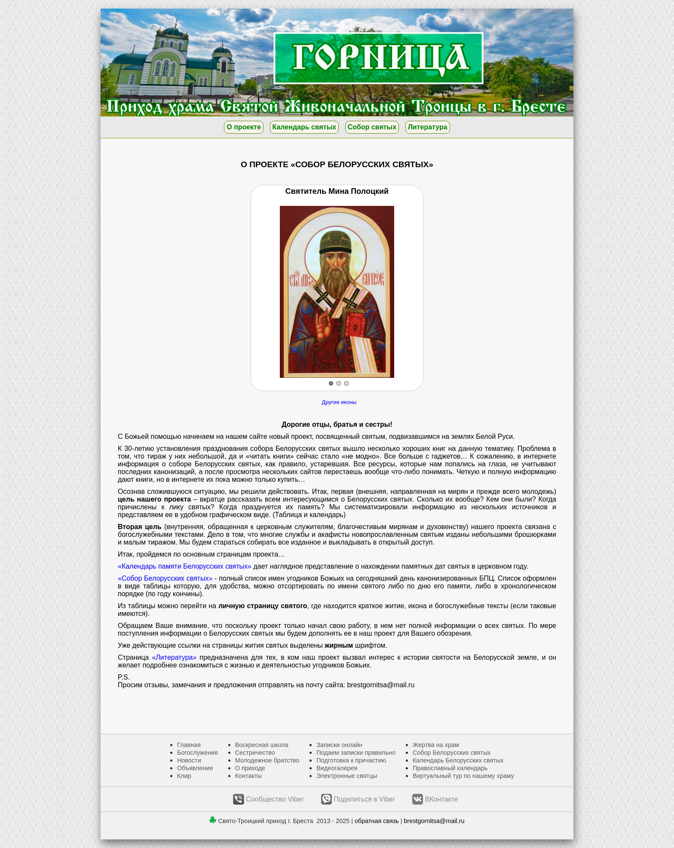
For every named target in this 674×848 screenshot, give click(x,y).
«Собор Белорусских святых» (165, 578)
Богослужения (197, 752)
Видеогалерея (336, 768)
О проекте (244, 127)
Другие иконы (339, 402)
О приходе (250, 768)
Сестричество (255, 752)
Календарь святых (305, 127)
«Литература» (174, 657)
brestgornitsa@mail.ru (434, 820)
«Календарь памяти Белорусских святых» (184, 566)
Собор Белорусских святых (452, 752)
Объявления (195, 768)
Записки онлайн (339, 744)
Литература (427, 127)
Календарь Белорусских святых (458, 760)
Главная (189, 744)
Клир (184, 775)
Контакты (248, 775)
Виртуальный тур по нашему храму (463, 775)
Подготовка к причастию (351, 760)
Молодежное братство (267, 760)
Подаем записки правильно (355, 752)
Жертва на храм (436, 744)
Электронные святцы (346, 775)
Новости (189, 760)
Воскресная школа (261, 744)
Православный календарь (450, 768)
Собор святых (372, 127)
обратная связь (377, 820)
